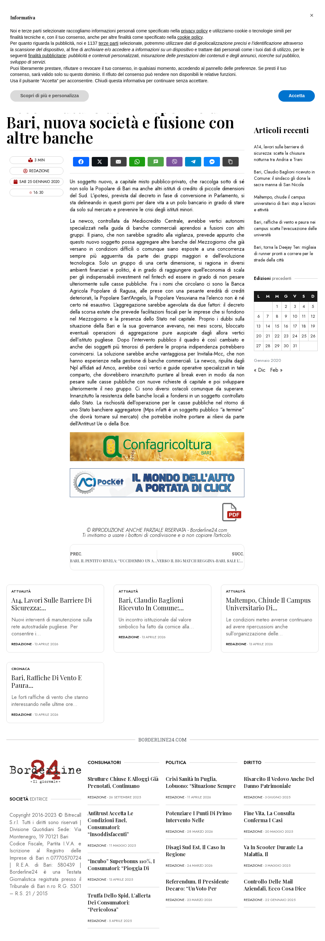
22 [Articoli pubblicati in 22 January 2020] (277, 336)
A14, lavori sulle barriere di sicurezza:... (51, 604)
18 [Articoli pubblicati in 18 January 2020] (304, 326)
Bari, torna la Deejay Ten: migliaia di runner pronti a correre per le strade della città (285, 253)
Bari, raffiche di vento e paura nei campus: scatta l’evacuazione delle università (285, 228)
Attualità (21, 591)
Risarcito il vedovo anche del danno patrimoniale (279, 782)
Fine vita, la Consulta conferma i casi (269, 816)
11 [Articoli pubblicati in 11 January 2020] (304, 316)
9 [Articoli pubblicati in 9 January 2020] (286, 316)
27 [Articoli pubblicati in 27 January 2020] (258, 346)
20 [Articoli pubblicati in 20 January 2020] (258, 336)
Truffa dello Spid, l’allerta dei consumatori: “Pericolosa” (119, 902)
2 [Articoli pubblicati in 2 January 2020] (286, 306)
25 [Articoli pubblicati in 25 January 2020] (304, 336)
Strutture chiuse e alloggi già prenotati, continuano (123, 782)
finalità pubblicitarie (47, 55)
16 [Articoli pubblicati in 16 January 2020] (286, 326)
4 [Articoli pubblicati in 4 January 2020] (303, 306)
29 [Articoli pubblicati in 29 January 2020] (277, 346)
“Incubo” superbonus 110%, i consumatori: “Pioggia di (121, 864)
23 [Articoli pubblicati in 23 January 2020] (286, 336)
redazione (21, 644)
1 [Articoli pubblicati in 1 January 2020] (277, 306)
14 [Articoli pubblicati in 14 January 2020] (268, 326)
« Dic (259, 370)
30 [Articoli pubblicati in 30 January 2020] (286, 346)
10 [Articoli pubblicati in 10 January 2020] (295, 316)
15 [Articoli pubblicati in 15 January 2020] (277, 326)
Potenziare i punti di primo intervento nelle (199, 816)
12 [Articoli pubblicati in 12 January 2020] (313, 316)
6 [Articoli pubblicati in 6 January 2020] (258, 316)
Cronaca (20, 668)
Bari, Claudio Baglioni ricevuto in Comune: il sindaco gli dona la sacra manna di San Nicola (284, 178)
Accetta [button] (297, 95)
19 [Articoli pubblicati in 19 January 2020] (313, 326)
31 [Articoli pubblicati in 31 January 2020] (295, 346)
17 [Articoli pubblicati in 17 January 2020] (295, 326)
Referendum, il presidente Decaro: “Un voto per (197, 885)
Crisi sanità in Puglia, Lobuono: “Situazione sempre (201, 782)
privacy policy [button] (194, 30)
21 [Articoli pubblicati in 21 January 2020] (268, 336)
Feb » (276, 370)
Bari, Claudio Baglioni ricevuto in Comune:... (151, 604)
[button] (312, 15)
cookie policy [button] (189, 37)
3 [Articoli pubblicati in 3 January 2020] (295, 306)
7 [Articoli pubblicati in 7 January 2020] (268, 316)
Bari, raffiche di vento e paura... (46, 681)
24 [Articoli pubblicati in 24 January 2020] (294, 336)
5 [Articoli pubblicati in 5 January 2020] (313, 306)
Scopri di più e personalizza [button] (49, 95)
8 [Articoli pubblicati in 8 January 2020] (277, 316)
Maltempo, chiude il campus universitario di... (268, 604)
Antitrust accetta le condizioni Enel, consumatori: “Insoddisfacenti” (110, 823)
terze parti (108, 43)
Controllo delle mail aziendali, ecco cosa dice (275, 885)
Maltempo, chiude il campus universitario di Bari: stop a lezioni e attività (284, 203)
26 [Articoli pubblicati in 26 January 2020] (312, 336)
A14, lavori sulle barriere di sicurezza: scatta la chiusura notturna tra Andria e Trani (279, 153)
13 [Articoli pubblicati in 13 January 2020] (258, 326)
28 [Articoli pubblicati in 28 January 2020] (267, 346)
